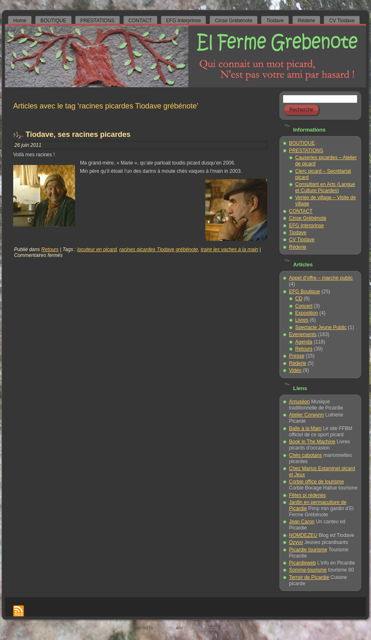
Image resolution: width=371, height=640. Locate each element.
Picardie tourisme (308, 550)
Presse (296, 356)
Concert (303, 306)
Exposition (306, 313)
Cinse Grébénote (307, 218)
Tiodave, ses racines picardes (78, 134)
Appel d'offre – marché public (321, 278)
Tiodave (297, 232)
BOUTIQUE (302, 143)
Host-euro (230, 628)
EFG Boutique (304, 291)
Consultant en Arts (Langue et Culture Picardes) (325, 187)
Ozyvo (296, 542)
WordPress (165, 628)
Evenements (303, 334)
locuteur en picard (96, 249)
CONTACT (300, 211)
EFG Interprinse (306, 225)
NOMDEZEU (303, 535)
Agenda (303, 342)
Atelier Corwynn (306, 415)
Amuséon (299, 402)
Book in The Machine (312, 442)
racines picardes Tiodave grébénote (159, 249)
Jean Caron (302, 522)
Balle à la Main (305, 428)
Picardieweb (302, 563)
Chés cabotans (305, 455)
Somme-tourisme (307, 570)
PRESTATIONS (306, 150)
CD (298, 298)
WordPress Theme (201, 628)
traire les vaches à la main (229, 249)
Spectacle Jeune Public (321, 327)
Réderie (297, 247)
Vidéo (295, 370)
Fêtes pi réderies (307, 495)
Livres (301, 320)
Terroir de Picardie (309, 577)
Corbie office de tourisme (316, 482)
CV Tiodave (302, 239)
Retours (50, 249)
